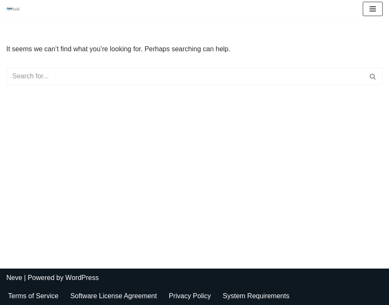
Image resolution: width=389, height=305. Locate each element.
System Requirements (256, 295)
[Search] (185, 76)
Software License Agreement (113, 295)
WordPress (82, 277)
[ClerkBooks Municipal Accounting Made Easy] (15, 9)
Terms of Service (33, 295)
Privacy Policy (190, 295)
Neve (14, 277)
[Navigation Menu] (373, 9)
